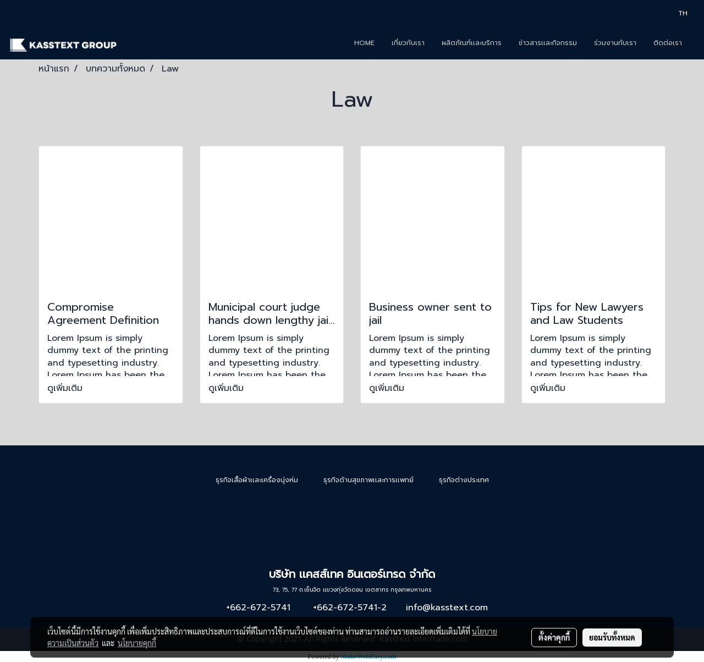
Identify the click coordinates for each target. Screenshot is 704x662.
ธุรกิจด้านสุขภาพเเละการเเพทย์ (368, 480)
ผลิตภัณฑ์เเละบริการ (472, 43)
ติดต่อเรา (667, 43)
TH (677, 13)
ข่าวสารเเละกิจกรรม (548, 43)
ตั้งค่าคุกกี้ (554, 637)
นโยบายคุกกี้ (137, 643)
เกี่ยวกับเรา (408, 43)
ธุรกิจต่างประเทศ (464, 480)
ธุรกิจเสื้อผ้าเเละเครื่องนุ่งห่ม (257, 480)
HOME (364, 43)
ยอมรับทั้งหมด (612, 637)
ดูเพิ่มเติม (66, 388)
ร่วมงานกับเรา (615, 43)
